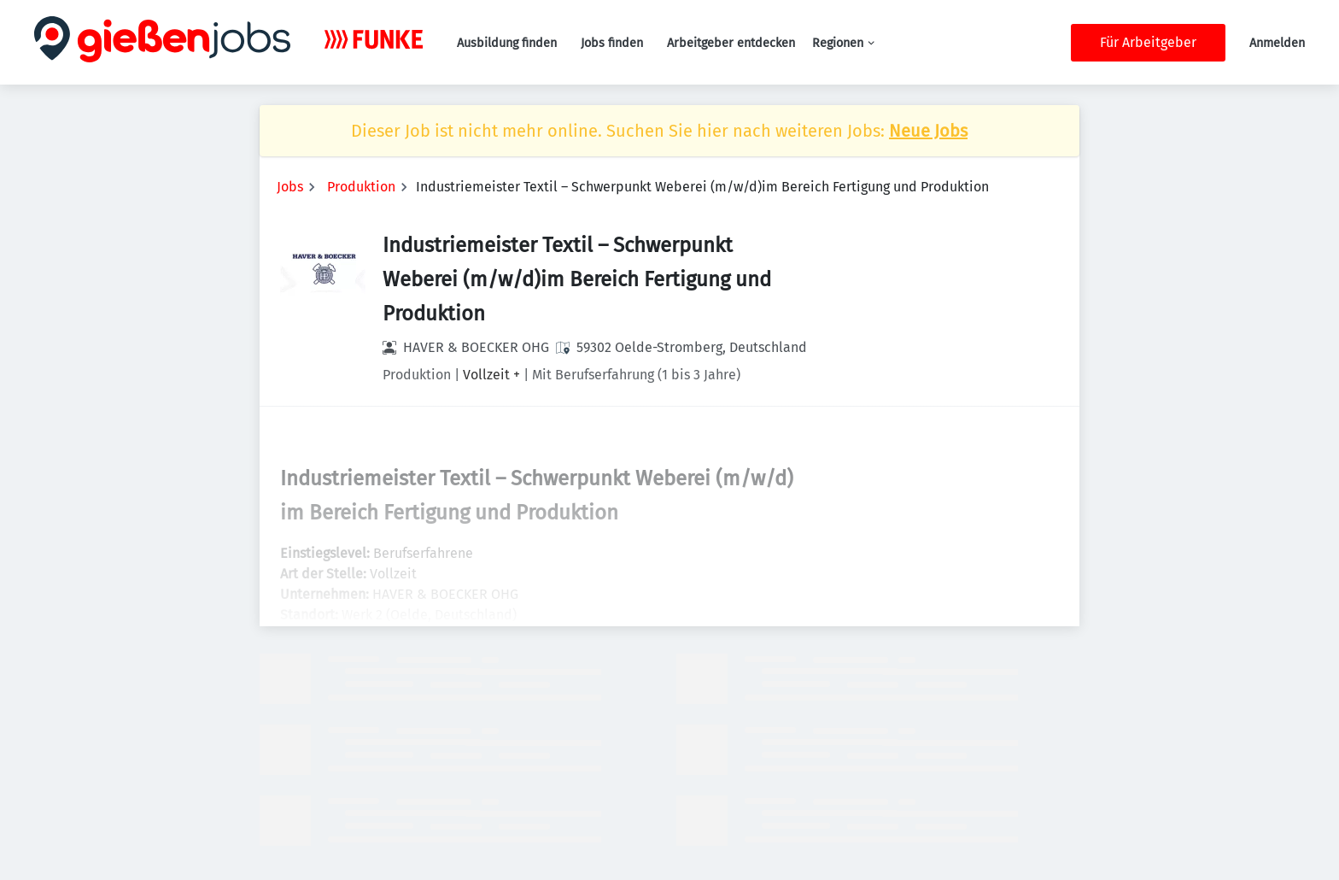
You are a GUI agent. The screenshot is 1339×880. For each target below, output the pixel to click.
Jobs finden (612, 43)
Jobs (290, 187)
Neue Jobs (928, 130)
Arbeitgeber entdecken (731, 43)
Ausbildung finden (507, 43)
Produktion (361, 187)
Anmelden (1277, 43)
